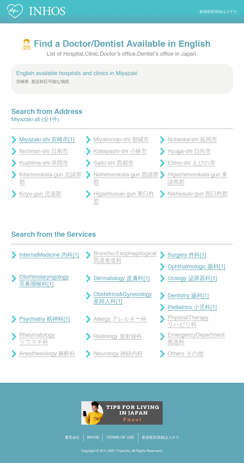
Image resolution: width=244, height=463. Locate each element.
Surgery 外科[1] (187, 255)
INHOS (93, 438)
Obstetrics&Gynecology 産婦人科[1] (123, 298)
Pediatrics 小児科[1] (192, 307)
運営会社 (72, 438)
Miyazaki (126, 74)
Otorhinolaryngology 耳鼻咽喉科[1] (44, 280)
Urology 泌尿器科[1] (192, 278)
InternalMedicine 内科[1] (49, 255)
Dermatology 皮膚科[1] (122, 278)
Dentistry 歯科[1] (188, 296)
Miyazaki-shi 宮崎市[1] (47, 140)
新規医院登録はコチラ (218, 12)
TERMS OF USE (120, 438)
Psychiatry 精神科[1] (44, 319)
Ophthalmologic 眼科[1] (196, 267)
